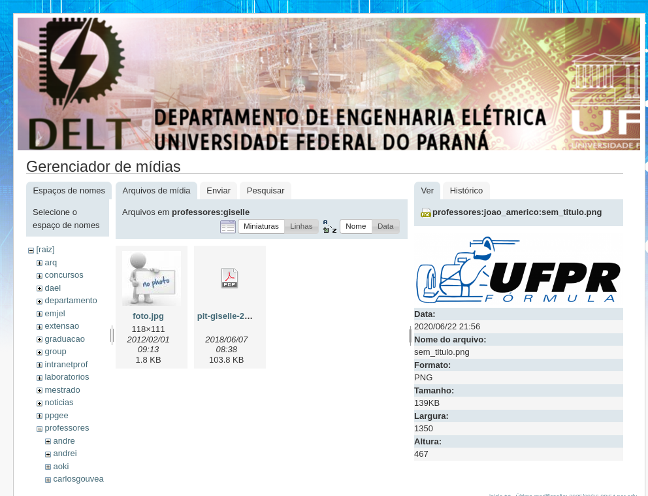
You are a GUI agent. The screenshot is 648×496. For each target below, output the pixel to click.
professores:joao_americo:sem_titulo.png (517, 212)
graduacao (64, 339)
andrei (64, 453)
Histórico (466, 190)
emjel (54, 313)
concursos (63, 275)
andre (63, 441)
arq (50, 262)
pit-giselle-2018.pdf (235, 316)
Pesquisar (266, 190)
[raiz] (45, 249)
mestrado (62, 390)
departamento (70, 300)
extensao (61, 326)
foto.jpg (148, 316)
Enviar (218, 190)
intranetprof (66, 364)
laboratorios (66, 377)
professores (66, 428)
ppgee (56, 415)
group (55, 351)
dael (52, 288)
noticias (58, 402)
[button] (261, 226)
